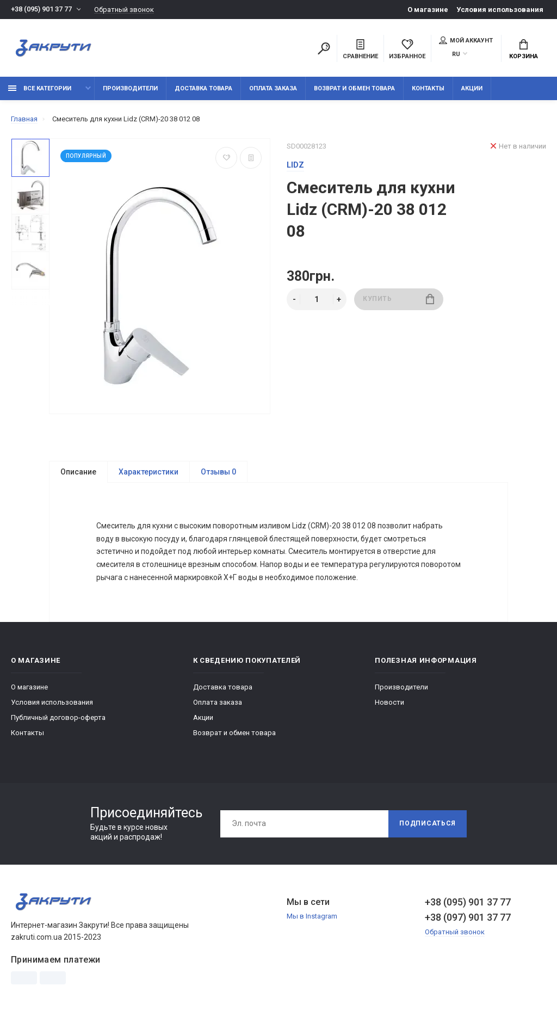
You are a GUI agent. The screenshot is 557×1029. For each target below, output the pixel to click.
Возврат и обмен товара (354, 88)
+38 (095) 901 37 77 (41, 9)
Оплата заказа (273, 88)
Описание (78, 471)
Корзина (523, 49)
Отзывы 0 (218, 471)
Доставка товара (203, 88)
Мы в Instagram (312, 919)
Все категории (39, 88)
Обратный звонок (124, 9)
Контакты (428, 88)
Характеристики (148, 471)
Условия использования (499, 9)
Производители (130, 88)
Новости (389, 705)
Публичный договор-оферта (58, 720)
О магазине (427, 9)
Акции (471, 88)
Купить (398, 299)
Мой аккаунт (466, 40)
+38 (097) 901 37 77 (468, 920)
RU (456, 54)
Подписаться (427, 826)
